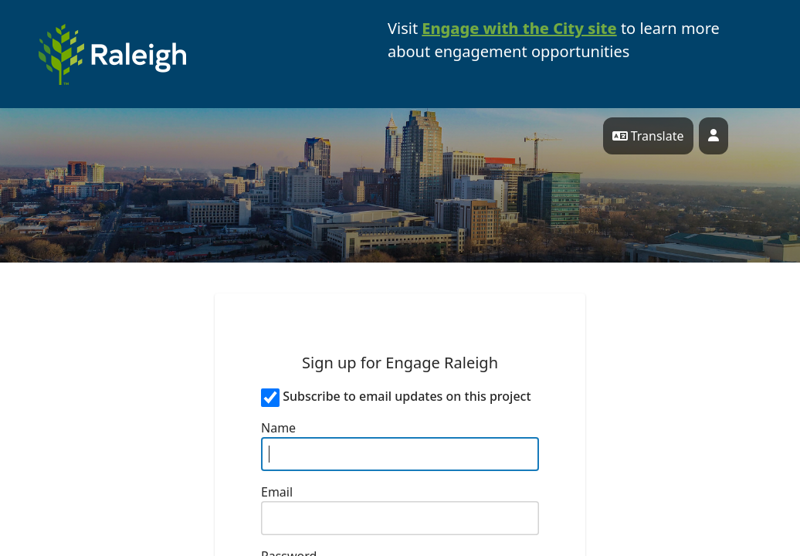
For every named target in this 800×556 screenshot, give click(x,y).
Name (278, 427)
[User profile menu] (713, 135)
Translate (648, 135)
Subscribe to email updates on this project (407, 396)
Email (277, 491)
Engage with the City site (519, 28)
